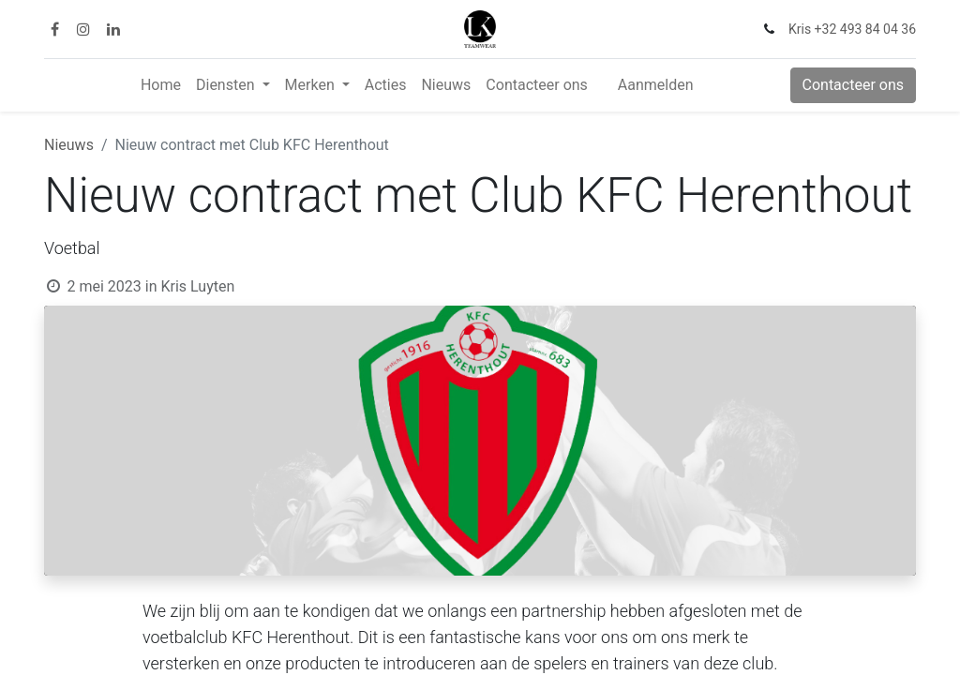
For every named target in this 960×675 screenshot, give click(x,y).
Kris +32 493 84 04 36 (852, 29)
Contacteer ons (853, 85)
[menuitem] (160, 85)
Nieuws (69, 145)
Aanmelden (656, 85)
